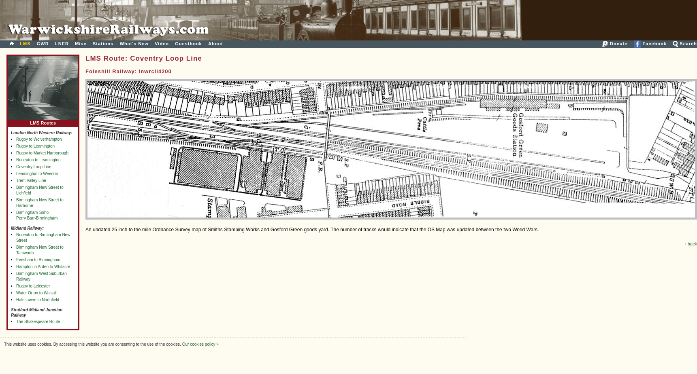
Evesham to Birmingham (38, 260)
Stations (103, 43)
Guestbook (188, 43)
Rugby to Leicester (33, 286)
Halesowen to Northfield (37, 300)
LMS (25, 43)
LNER (62, 43)
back (690, 243)
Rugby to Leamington (35, 146)
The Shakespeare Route (38, 321)
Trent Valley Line (31, 180)
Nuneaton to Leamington (38, 160)
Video (162, 43)
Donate (614, 43)
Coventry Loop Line (33, 167)
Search (685, 43)
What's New (134, 43)
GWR (43, 43)
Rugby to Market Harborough (42, 153)
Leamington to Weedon (37, 173)
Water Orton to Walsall (36, 293)
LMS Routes (42, 121)
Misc (80, 43)
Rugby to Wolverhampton (39, 139)
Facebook (650, 43)
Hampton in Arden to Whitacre (43, 266)
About (215, 43)
